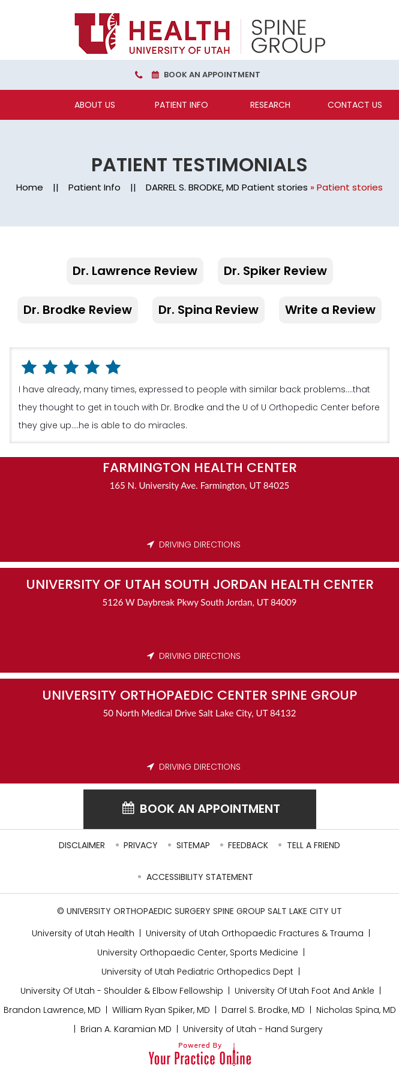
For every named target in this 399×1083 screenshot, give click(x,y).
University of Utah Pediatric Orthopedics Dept (197, 972)
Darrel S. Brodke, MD (263, 1010)
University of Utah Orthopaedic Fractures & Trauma (255, 933)
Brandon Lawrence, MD (52, 1010)
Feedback (248, 845)
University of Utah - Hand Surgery (253, 1029)
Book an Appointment (212, 74)
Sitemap (193, 845)
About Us (94, 105)
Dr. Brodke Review (77, 309)
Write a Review (330, 309)
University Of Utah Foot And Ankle (304, 991)
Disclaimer (82, 845)
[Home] (41, 105)
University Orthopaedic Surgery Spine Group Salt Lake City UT (204, 911)
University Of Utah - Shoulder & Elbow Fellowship (121, 991)
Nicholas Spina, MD (356, 1010)
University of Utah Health (83, 933)
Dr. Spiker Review (275, 270)
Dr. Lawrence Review (135, 270)
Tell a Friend (313, 845)
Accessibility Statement (199, 877)
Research (270, 105)
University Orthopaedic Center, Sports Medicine (197, 952)
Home (29, 187)
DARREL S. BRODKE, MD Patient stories (227, 187)
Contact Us (355, 105)
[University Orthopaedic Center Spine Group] (199, 33)
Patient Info (181, 105)
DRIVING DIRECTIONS (200, 544)
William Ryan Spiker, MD (161, 1010)
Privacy (141, 845)
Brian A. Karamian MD (126, 1029)
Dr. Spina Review (208, 309)
